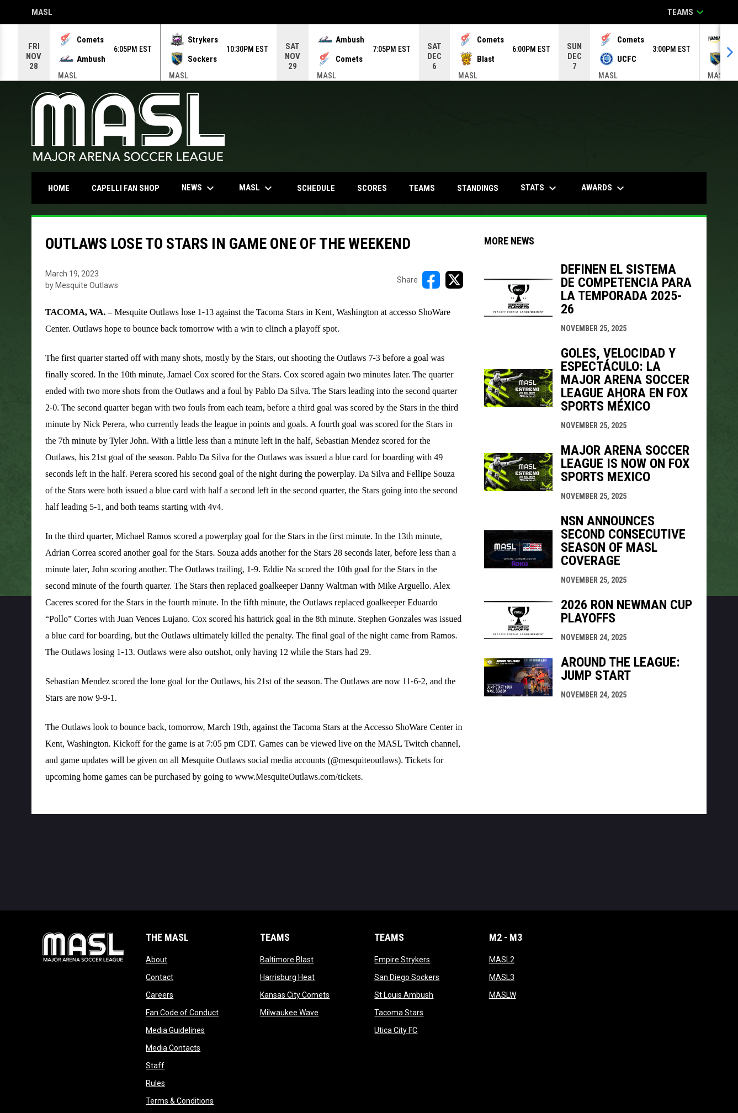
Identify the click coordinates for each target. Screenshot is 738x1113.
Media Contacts (173, 1047)
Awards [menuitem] (604, 188)
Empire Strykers (402, 959)
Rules (155, 1083)
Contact (159, 977)
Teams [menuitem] (422, 188)
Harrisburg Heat (287, 977)
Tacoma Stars (398, 1012)
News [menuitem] (199, 188)
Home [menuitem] (59, 188)
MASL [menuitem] (257, 188)
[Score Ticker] (369, 52)
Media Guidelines (175, 1030)
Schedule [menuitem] (316, 188)
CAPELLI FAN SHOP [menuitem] (130, 188)
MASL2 (501, 959)
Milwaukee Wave (289, 1012)
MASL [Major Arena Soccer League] (41, 13)
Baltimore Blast (287, 959)
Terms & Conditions (180, 1100)
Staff (155, 1065)
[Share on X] (454, 280)
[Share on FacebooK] (431, 280)
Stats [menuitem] (540, 188)
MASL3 (501, 977)
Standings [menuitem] (477, 188)
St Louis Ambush (403, 994)
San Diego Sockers (406, 977)
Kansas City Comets (295, 994)
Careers (159, 994)
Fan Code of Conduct (182, 1012)
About (156, 959)
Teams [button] (687, 12)
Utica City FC (395, 1030)
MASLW (502, 994)
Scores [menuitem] (372, 188)
